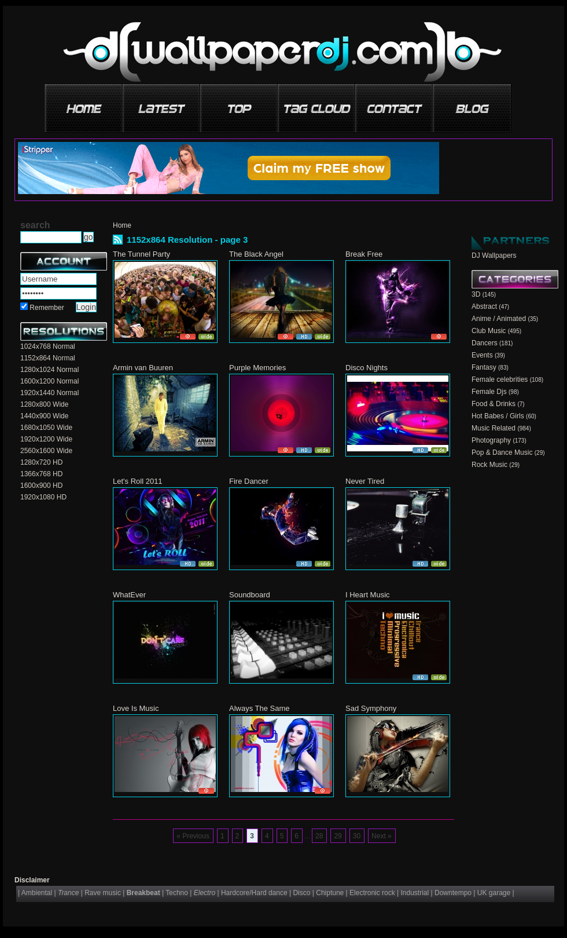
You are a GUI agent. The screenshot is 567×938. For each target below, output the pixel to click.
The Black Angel (256, 254)
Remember (47, 308)
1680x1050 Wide (46, 428)
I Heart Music (367, 594)
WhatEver (129, 594)
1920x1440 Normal (49, 393)
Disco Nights (366, 367)
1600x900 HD (41, 485)
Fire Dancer (248, 481)
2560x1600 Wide (46, 451)
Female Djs (489, 392)
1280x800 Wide (44, 404)
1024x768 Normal (47, 346)
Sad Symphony (370, 708)
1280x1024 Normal (49, 370)
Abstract (484, 306)
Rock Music (489, 465)
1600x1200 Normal (49, 381)
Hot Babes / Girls (498, 416)
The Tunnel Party (141, 254)
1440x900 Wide (44, 416)
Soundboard (249, 594)
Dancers (485, 343)
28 (319, 836)
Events (482, 355)
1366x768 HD (41, 474)
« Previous (192, 836)
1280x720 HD (41, 462)
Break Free (363, 254)
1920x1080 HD (43, 497)
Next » (381, 836)
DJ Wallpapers (494, 255)
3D (476, 294)
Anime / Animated (499, 319)
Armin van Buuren (143, 367)
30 (356, 836)
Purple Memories (257, 367)
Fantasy (484, 367)
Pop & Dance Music (502, 452)
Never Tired (364, 481)
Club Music (489, 331)
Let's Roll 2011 (138, 481)
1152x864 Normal (47, 358)
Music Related (494, 428)
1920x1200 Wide (46, 439)
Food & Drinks (494, 404)
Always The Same (259, 708)
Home (122, 225)
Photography (491, 440)
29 (337, 836)
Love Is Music (136, 708)
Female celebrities (500, 379)
